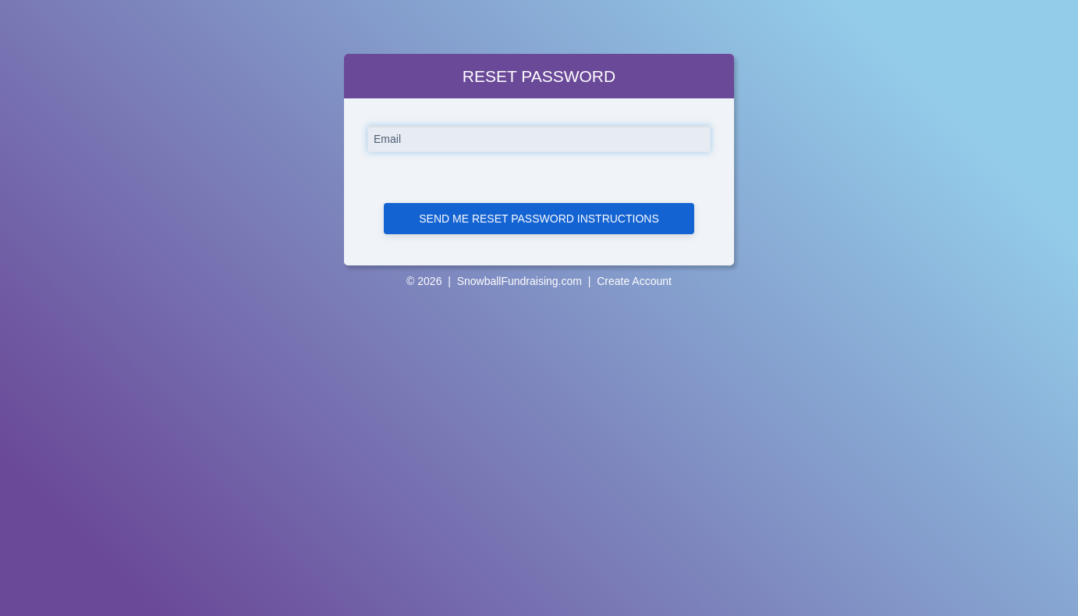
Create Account (634, 281)
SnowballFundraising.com (519, 281)
